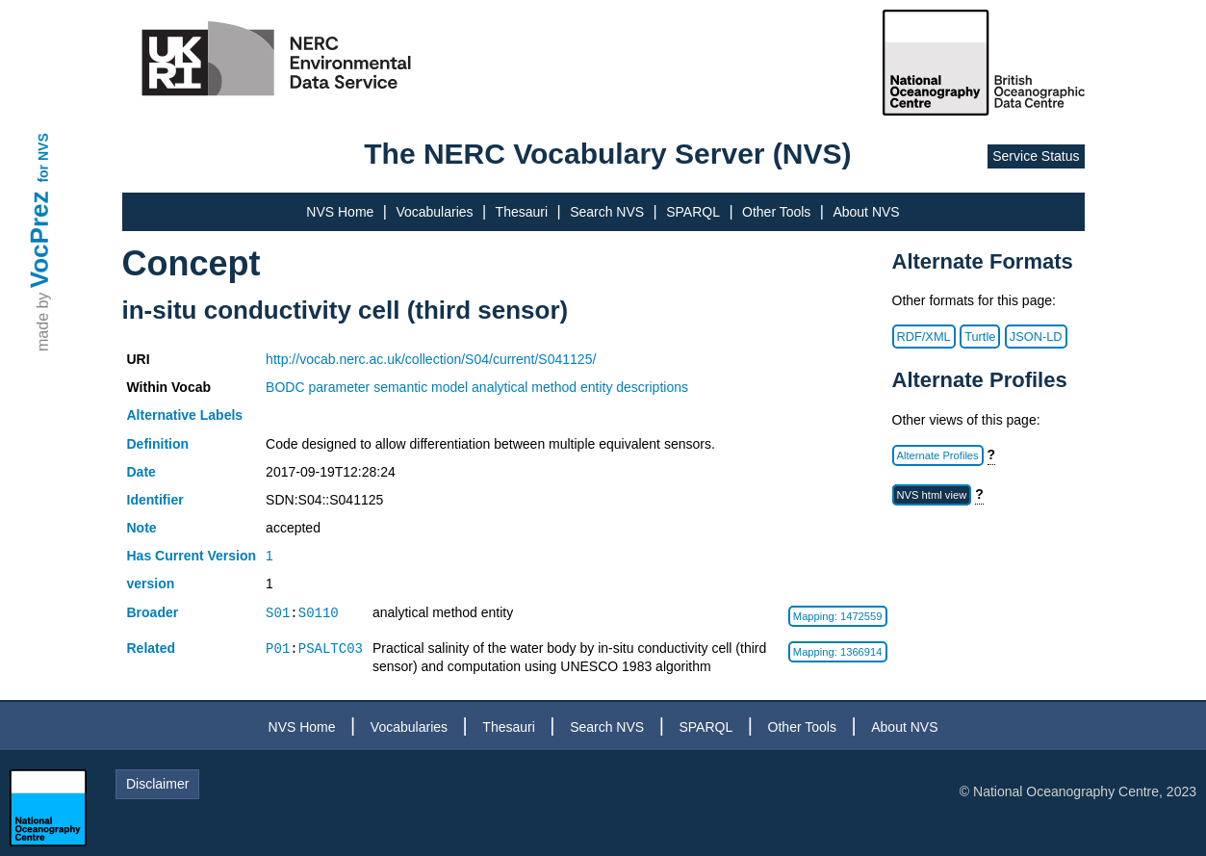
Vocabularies (434, 212)
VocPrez (39, 239)
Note (142, 527)
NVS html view (932, 495)
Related (151, 648)
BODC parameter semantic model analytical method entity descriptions (477, 387)
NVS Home (339, 212)
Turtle (979, 336)
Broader (153, 612)
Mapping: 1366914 (838, 652)
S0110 (318, 613)
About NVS (866, 212)
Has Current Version (192, 555)
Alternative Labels (185, 415)
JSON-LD (1036, 336)
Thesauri (522, 212)
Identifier (155, 499)
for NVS (43, 157)
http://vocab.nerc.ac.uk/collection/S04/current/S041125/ (431, 359)
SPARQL (693, 212)
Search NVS (607, 212)
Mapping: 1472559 (838, 616)
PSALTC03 (330, 648)
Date (141, 472)
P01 (278, 648)
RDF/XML (924, 336)
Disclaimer (157, 783)
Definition (158, 444)
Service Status (1035, 156)
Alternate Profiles (938, 455)
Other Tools (776, 212)
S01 (278, 613)
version (151, 583)
